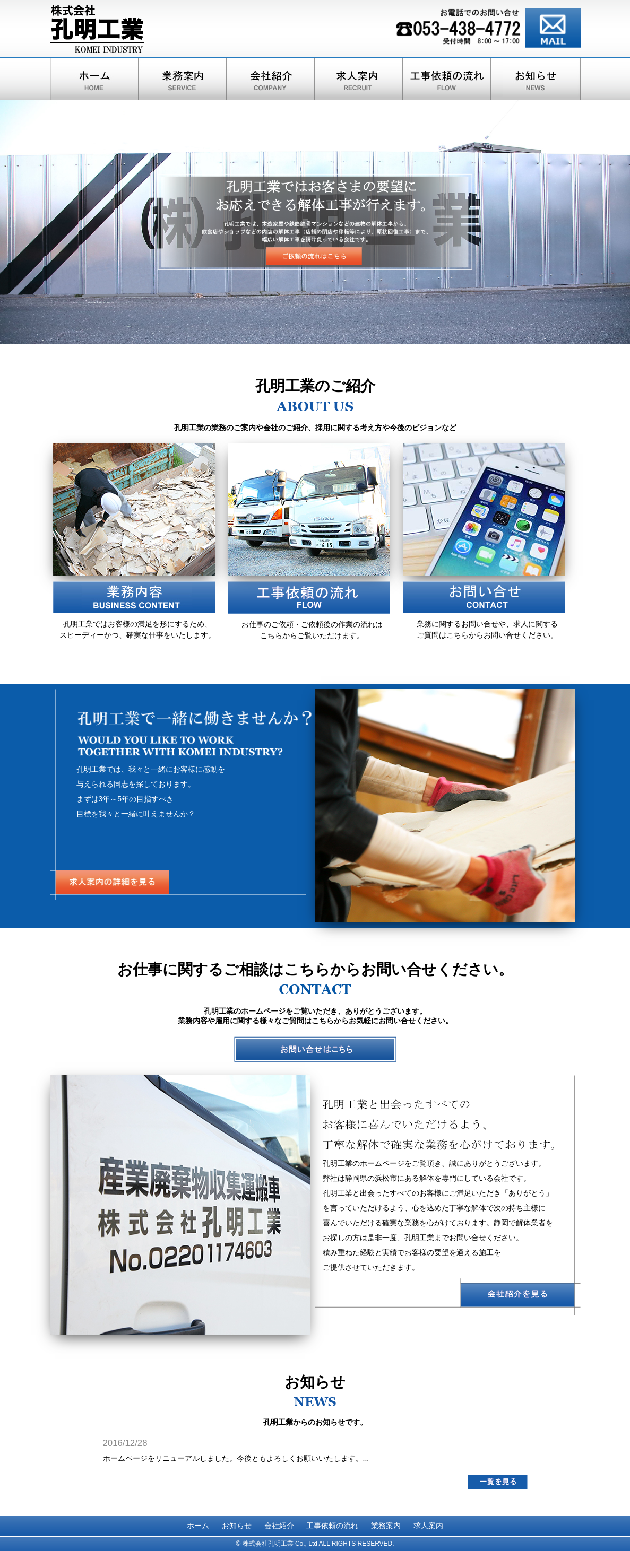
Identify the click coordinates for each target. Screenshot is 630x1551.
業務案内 (386, 1525)
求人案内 (428, 1525)
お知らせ (237, 1525)
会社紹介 (279, 1525)
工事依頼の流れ (332, 1525)
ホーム (198, 1525)
